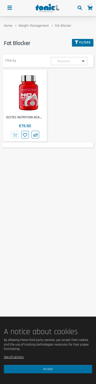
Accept (48, 369)
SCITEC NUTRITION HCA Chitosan (23, 117)
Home (8, 25)
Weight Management (33, 25)
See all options (14, 357)
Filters (83, 42)
